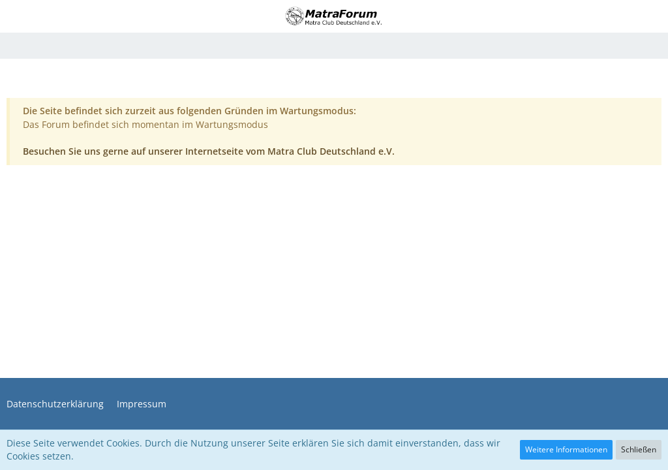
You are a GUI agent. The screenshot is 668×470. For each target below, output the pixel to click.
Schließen (638, 449)
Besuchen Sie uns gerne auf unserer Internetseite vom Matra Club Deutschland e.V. (209, 151)
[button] (18, 16)
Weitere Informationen (566, 449)
